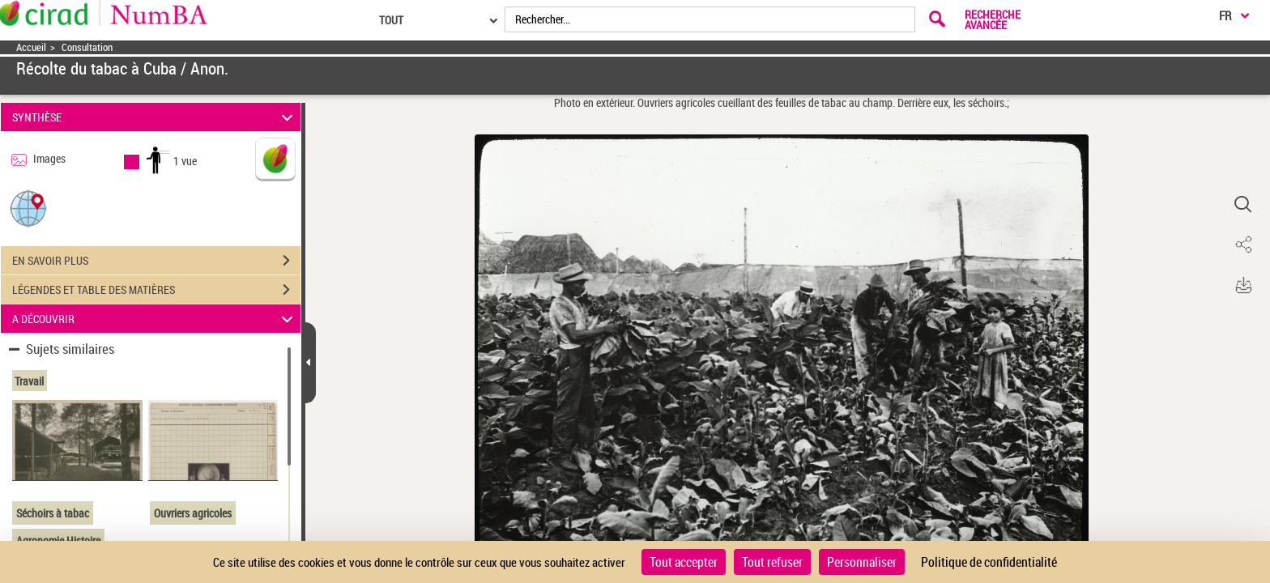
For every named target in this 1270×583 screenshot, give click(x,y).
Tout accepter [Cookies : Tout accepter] (684, 562)
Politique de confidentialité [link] (989, 562)
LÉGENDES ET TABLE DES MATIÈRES (156, 290)
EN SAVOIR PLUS (156, 260)
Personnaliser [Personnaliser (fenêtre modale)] (862, 562)
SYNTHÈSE (155, 117)
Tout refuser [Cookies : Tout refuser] (772, 562)
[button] (28, 207)
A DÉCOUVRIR (155, 318)
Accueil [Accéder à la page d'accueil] (31, 47)
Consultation (87, 47)
